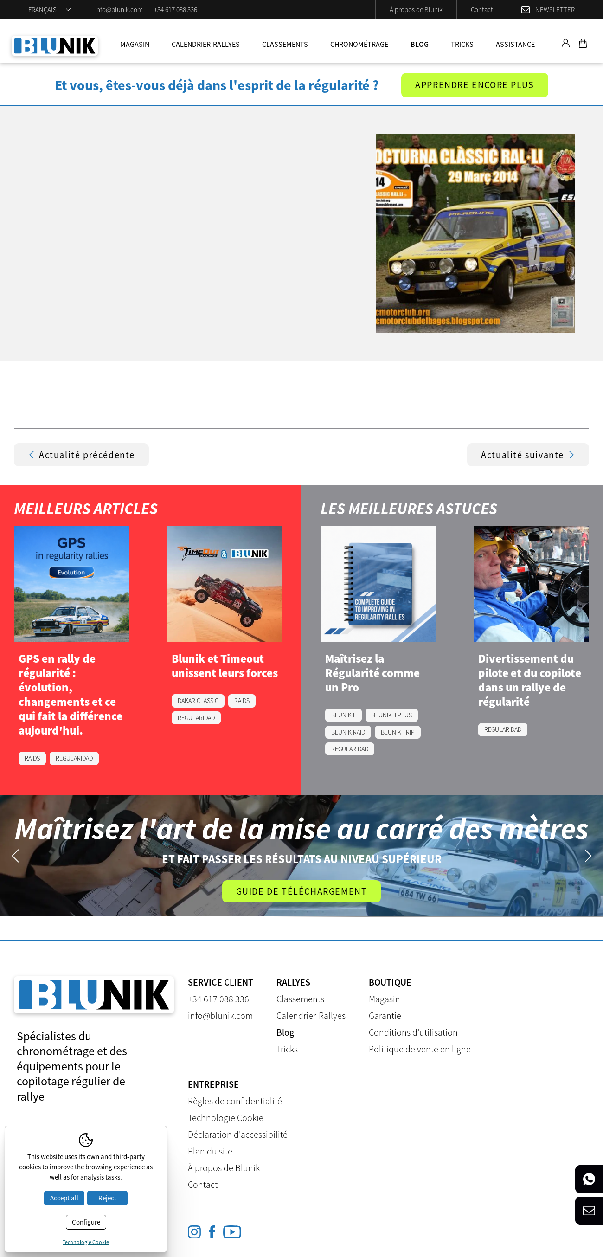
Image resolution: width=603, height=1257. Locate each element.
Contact (482, 9)
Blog (420, 44)
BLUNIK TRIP (398, 732)
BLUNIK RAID (348, 732)
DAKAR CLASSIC (198, 701)
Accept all (64, 1197)
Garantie (385, 1015)
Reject (107, 1197)
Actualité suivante (528, 455)
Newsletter (555, 9)
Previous (15, 855)
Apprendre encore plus (474, 85)
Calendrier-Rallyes (206, 44)
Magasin (134, 44)
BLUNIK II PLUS (392, 715)
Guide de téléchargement (301, 891)
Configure (86, 1222)
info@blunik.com (119, 9)
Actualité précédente (81, 455)
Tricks (462, 44)
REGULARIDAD (74, 758)
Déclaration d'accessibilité (238, 1134)
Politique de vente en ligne (420, 1049)
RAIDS (32, 758)
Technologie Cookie (225, 1117)
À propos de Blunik (416, 9)
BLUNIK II (343, 715)
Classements (285, 44)
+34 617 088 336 (175, 9)
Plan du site (210, 1151)
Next (587, 855)
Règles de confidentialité (235, 1101)
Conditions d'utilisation (413, 1032)
